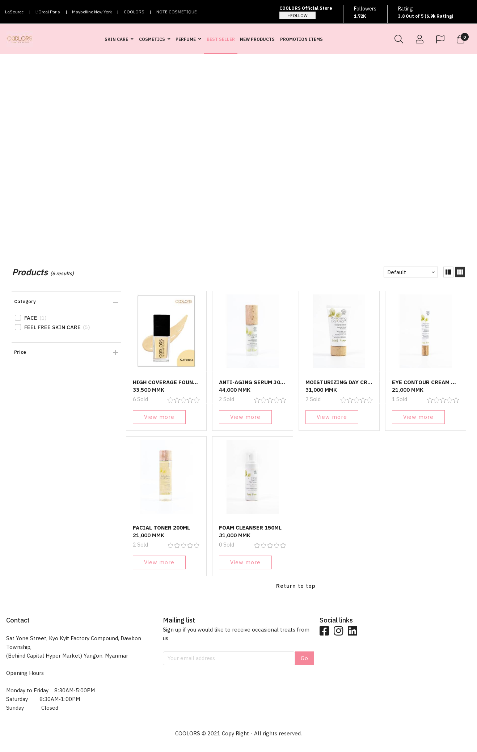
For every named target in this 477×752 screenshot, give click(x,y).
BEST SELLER (221, 39)
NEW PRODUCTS (257, 39)
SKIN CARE (116, 39)
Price (20, 352)
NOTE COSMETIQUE (176, 11)
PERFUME (186, 39)
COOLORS (134, 11)
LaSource (14, 11)
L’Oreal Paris (47, 11)
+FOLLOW (298, 15)
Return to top (296, 585)
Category (25, 301)
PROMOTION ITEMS (301, 39)
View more (159, 416)
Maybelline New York (92, 11)
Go (304, 658)
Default (396, 272)
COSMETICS (152, 39)
